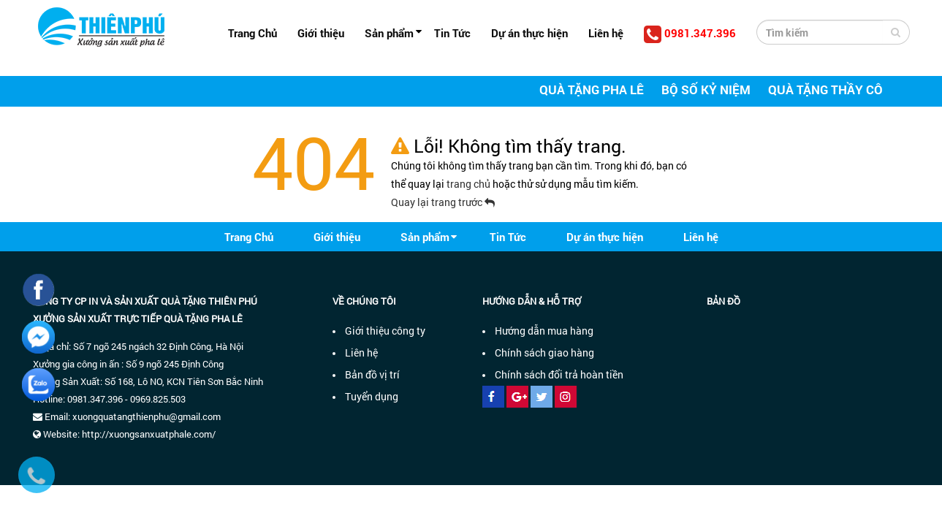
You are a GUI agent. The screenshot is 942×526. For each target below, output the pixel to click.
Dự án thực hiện (529, 33)
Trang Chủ (252, 33)
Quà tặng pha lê (591, 89)
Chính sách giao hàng (544, 352)
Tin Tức (452, 33)
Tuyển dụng (371, 396)
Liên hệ (605, 33)
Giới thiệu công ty (385, 331)
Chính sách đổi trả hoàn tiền (559, 374)
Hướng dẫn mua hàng (544, 331)
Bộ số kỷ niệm (706, 89)
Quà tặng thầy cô (825, 89)
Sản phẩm (389, 33)
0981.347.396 (690, 34)
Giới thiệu (320, 33)
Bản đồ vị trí (372, 374)
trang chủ (470, 184)
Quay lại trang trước (443, 202)
